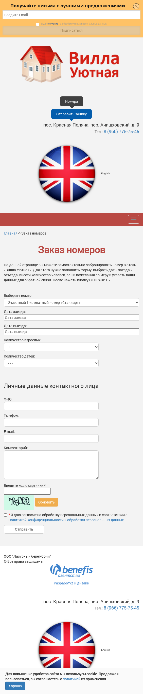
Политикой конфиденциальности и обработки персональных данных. (66, 519)
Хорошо (15, 685)
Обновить (46, 502)
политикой (72, 679)
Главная (10, 233)
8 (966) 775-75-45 (121, 131)
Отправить (24, 529)
